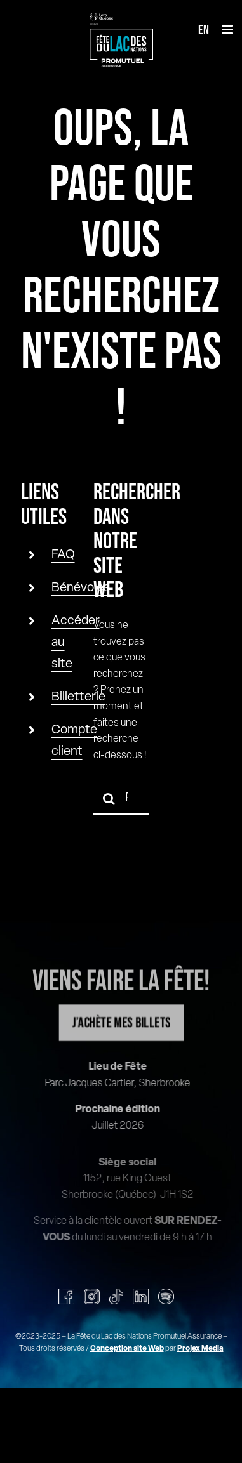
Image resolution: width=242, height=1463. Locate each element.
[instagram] (92, 1296)
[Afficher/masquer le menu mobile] (228, 29)
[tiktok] (116, 1296)
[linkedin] (141, 1296)
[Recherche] (109, 799)
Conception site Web (127, 1349)
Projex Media (200, 1349)
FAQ (63, 555)
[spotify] (166, 1296)
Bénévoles (80, 588)
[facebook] (66, 1296)
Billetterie (78, 697)
